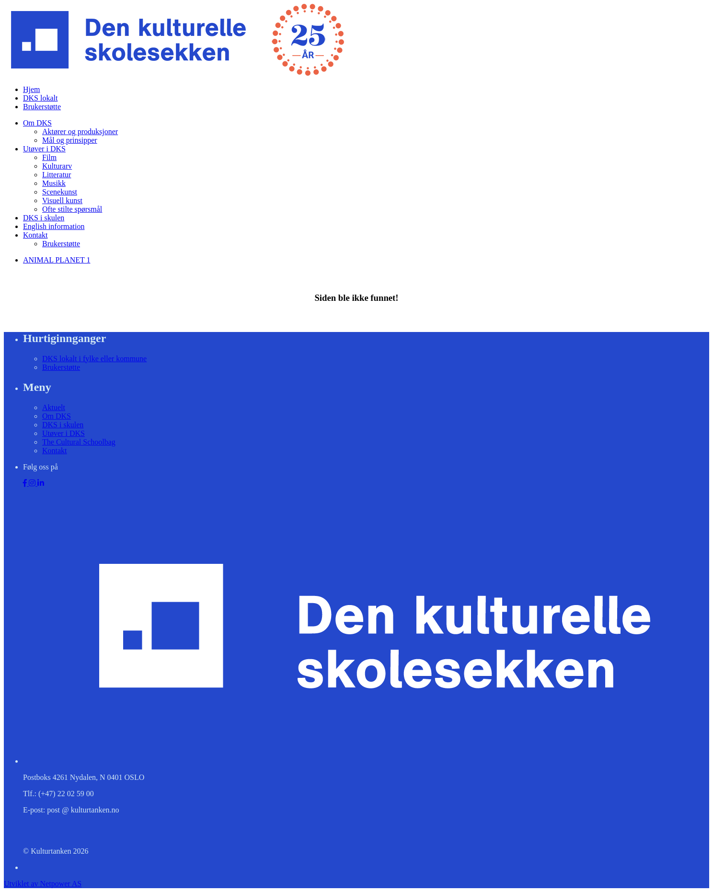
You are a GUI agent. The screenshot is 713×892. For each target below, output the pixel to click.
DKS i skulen (43, 218)
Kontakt (35, 235)
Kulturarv (57, 166)
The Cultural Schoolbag (78, 442)
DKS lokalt (40, 98)
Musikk (54, 183)
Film (49, 157)
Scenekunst (59, 192)
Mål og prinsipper (69, 140)
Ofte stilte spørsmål (72, 209)
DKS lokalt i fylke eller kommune (94, 359)
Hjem (31, 89)
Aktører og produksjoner (80, 131)
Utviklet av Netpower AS (42, 884)
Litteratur (56, 175)
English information (53, 226)
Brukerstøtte (42, 107)
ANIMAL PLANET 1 (56, 260)
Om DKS (37, 123)
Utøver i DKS (44, 149)
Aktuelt (53, 407)
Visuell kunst (62, 200)
